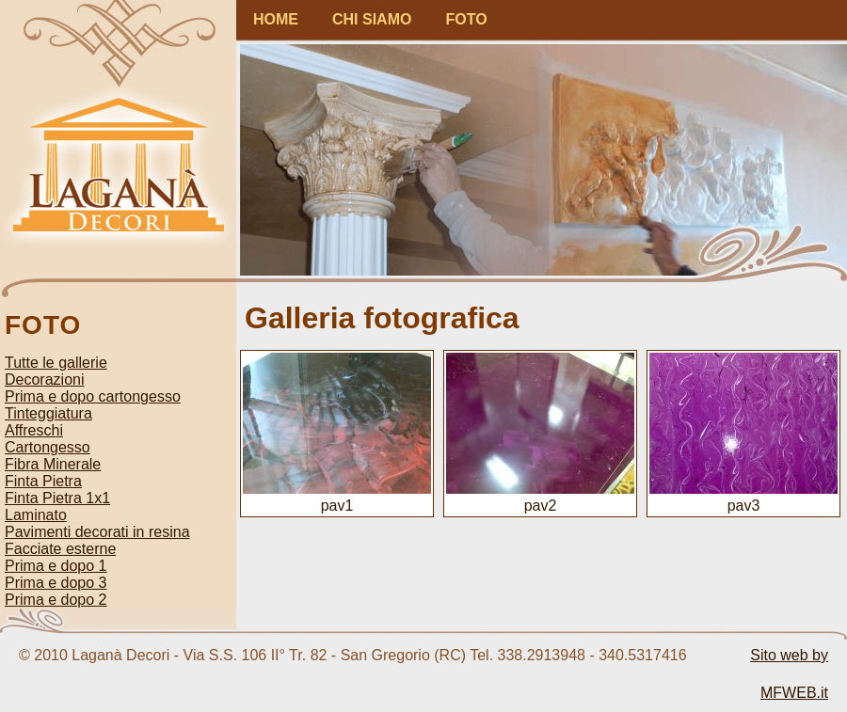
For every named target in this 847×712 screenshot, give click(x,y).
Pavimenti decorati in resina (97, 532)
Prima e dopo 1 (56, 566)
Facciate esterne (60, 549)
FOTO (466, 19)
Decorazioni (44, 380)
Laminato (36, 515)
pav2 (540, 497)
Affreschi (34, 430)
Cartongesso (47, 447)
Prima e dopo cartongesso (93, 396)
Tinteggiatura (48, 413)
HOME (275, 19)
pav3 (743, 497)
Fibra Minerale (53, 464)
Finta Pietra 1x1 (57, 498)
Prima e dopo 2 (56, 600)
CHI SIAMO (371, 19)
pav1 (337, 497)
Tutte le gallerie (56, 363)
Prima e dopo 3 (56, 583)
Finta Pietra (43, 481)
